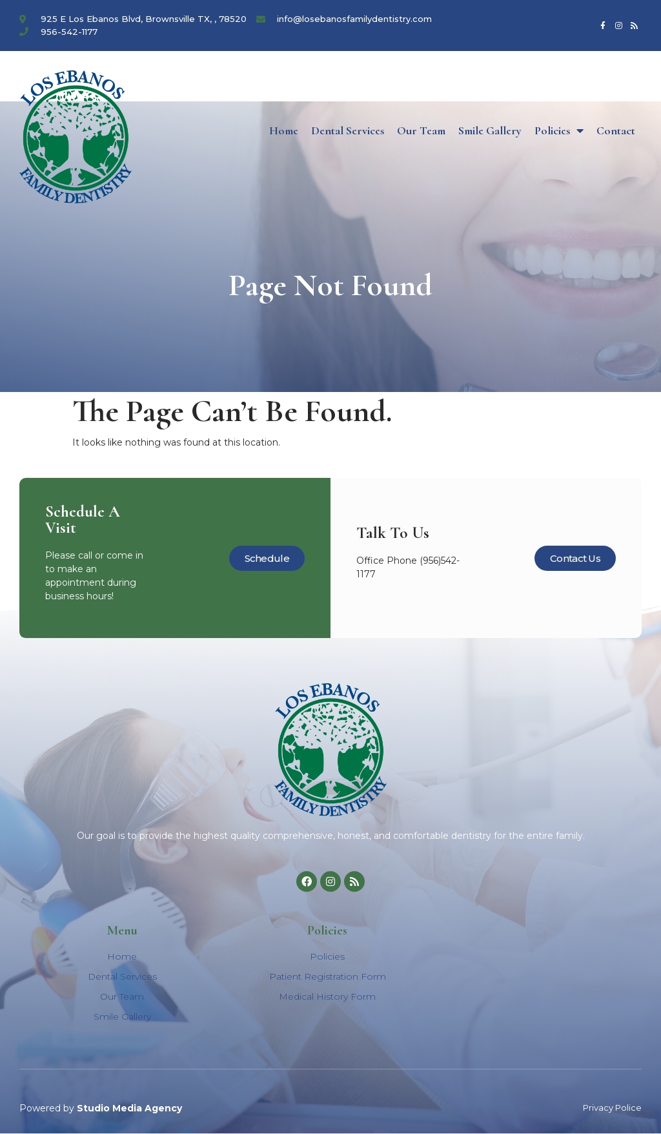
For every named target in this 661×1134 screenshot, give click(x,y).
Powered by (100, 1108)
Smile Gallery (490, 130)
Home (283, 130)
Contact (615, 130)
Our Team (421, 130)
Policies (559, 130)
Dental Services (347, 130)
